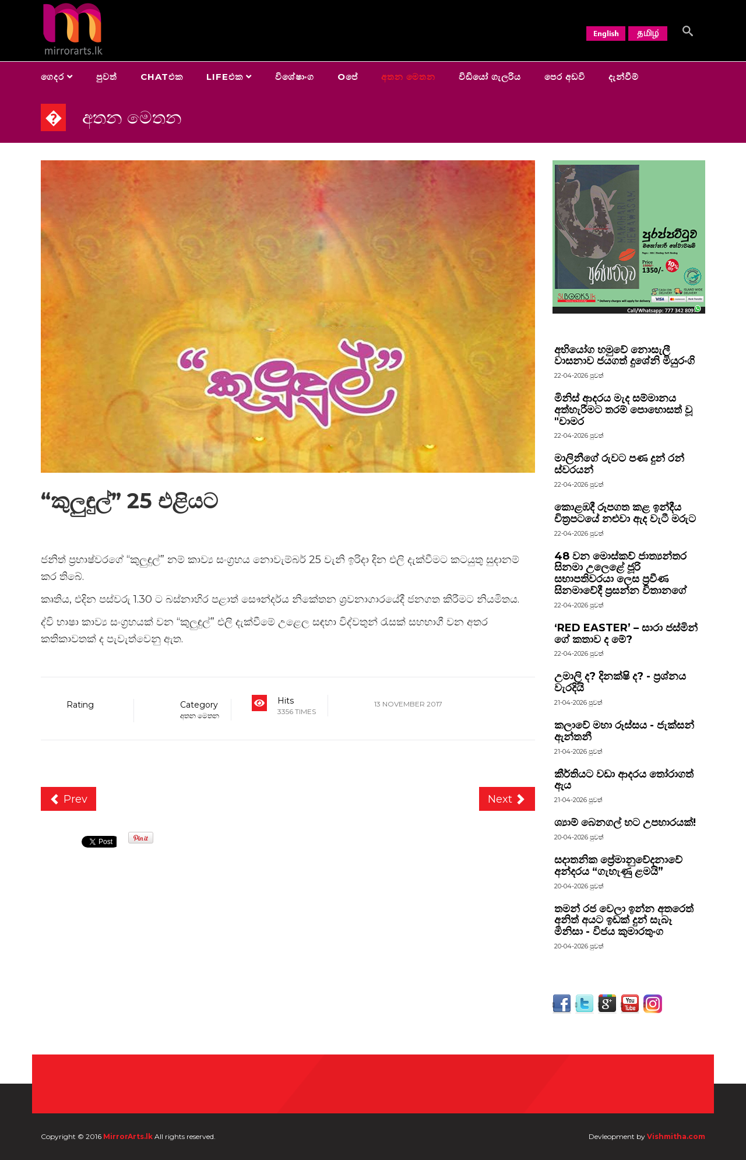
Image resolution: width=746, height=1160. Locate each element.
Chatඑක (161, 76)
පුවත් (106, 76)
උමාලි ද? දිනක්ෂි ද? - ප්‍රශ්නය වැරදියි (620, 682)
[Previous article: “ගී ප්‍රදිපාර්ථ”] (68, 799)
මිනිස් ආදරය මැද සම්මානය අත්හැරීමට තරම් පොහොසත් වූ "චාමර (623, 410)
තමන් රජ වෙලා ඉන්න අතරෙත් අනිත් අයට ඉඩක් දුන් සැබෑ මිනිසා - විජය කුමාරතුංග (624, 920)
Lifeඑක (224, 76)
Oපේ (347, 76)
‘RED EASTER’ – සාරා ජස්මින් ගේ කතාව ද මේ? (626, 633)
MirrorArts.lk (128, 1136)
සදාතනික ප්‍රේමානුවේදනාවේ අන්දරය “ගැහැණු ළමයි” (618, 865)
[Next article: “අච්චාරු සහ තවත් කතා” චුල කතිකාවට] (507, 799)
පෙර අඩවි (564, 76)
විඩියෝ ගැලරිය (490, 76)
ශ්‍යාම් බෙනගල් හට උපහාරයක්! (625, 822)
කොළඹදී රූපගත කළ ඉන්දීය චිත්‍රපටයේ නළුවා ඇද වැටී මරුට (625, 513)
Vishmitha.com (676, 1136)
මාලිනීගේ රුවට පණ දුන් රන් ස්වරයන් (619, 464)
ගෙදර (52, 76)
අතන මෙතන (408, 76)
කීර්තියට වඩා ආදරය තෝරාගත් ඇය (624, 780)
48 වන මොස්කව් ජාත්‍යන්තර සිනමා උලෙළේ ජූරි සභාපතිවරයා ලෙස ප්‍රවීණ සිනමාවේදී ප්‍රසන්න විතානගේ (620, 573)
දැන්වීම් (623, 76)
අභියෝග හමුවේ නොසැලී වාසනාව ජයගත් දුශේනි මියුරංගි (624, 355)
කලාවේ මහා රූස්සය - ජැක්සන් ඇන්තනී (624, 731)
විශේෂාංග (294, 76)
